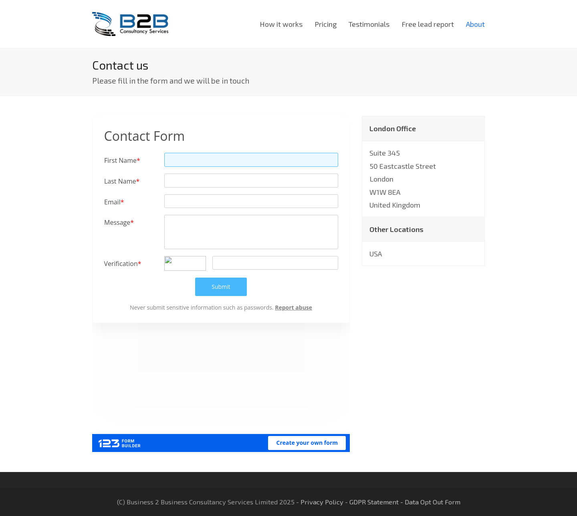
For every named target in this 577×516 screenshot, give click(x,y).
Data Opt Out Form (432, 502)
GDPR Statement (374, 502)
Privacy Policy (322, 502)
